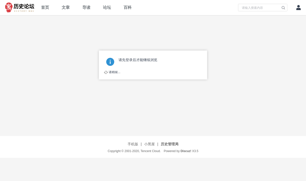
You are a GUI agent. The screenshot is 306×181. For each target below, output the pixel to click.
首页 (45, 7)
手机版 (133, 144)
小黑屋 (149, 144)
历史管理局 (169, 144)
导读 (86, 7)
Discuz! (185, 151)
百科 (128, 7)
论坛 (107, 7)
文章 (66, 7)
